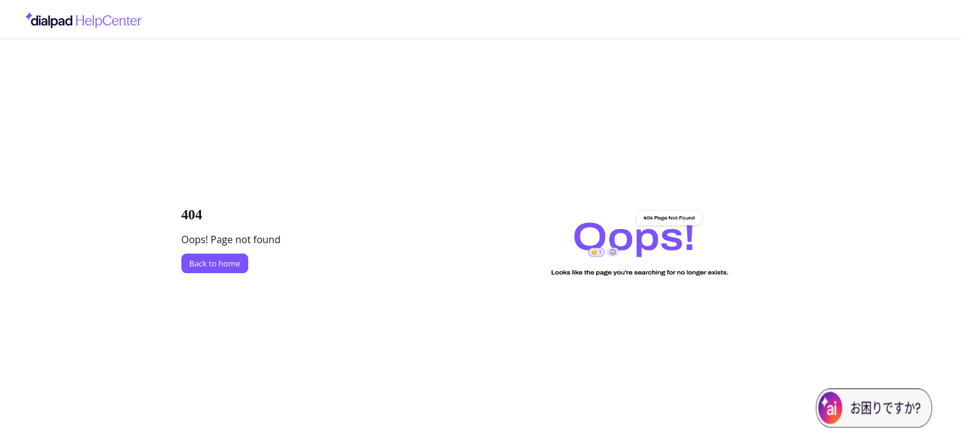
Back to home (214, 263)
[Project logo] (80, 19)
